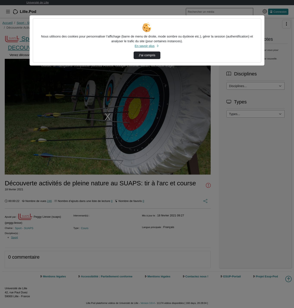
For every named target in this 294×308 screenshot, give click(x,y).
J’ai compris (147, 55)
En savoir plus (147, 46)
